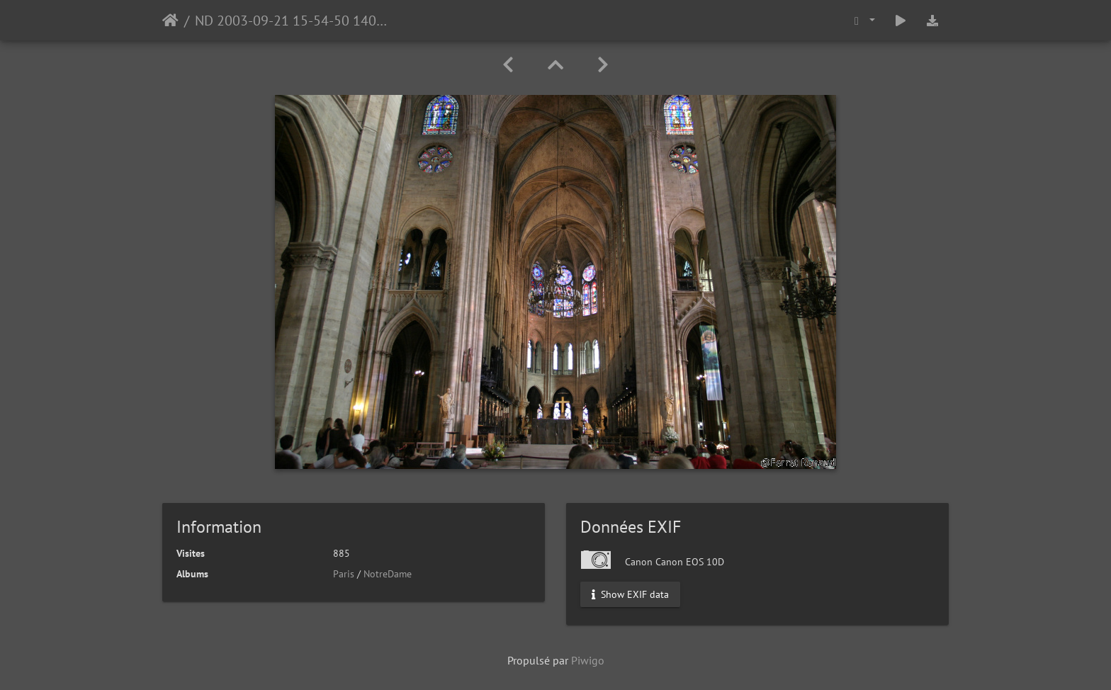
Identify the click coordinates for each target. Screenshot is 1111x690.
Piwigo (587, 660)
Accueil (170, 20)
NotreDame (387, 573)
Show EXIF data (630, 594)
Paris (343, 573)
